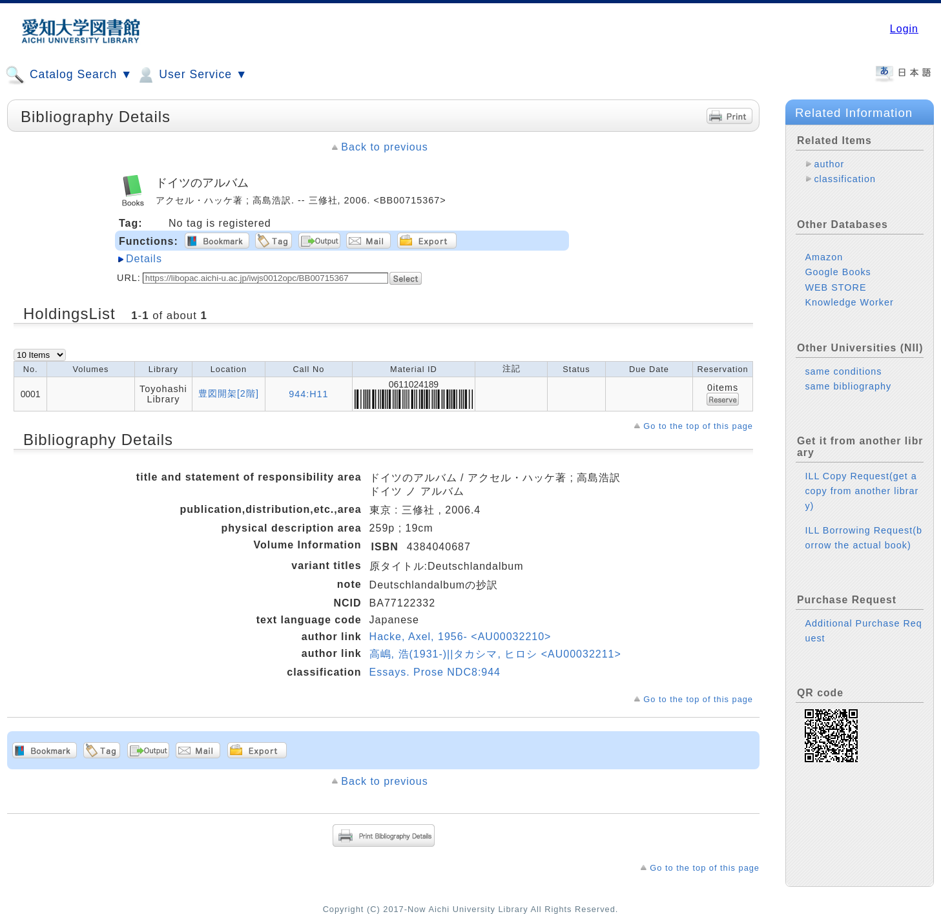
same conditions (843, 371)
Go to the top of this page (698, 426)
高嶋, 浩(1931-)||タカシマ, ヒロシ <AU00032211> (495, 654)
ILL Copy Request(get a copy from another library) (861, 491)
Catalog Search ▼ (68, 75)
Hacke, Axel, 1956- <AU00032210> (460, 636)
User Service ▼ (191, 75)
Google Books (838, 272)
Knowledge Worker (849, 302)
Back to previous (384, 146)
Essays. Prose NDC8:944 (435, 672)
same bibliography (848, 386)
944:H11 (308, 394)
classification (845, 179)
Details (144, 258)
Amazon (824, 257)
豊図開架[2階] (228, 393)
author (829, 164)
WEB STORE (835, 287)
